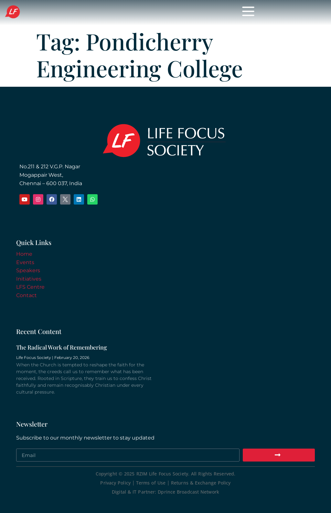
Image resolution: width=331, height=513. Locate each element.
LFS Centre (30, 287)
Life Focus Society (66, 12)
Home (24, 254)
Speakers (28, 270)
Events (25, 262)
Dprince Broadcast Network (188, 492)
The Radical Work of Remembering (61, 347)
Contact (26, 295)
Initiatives (28, 279)
